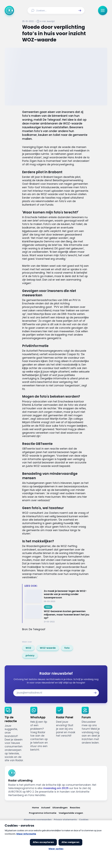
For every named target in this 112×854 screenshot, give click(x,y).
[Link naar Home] (35, 807)
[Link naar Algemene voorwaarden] (38, 819)
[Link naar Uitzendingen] (60, 807)
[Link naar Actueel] (45, 807)
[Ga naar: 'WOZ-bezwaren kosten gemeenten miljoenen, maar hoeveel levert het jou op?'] (57, 614)
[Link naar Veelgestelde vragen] (71, 812)
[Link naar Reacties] (75, 807)
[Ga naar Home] (9, 10)
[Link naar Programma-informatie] (42, 812)
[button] (80, 10)
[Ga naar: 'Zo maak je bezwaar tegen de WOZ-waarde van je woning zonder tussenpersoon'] (57, 596)
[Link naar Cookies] (83, 819)
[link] (28, 648)
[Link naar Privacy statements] (65, 819)
